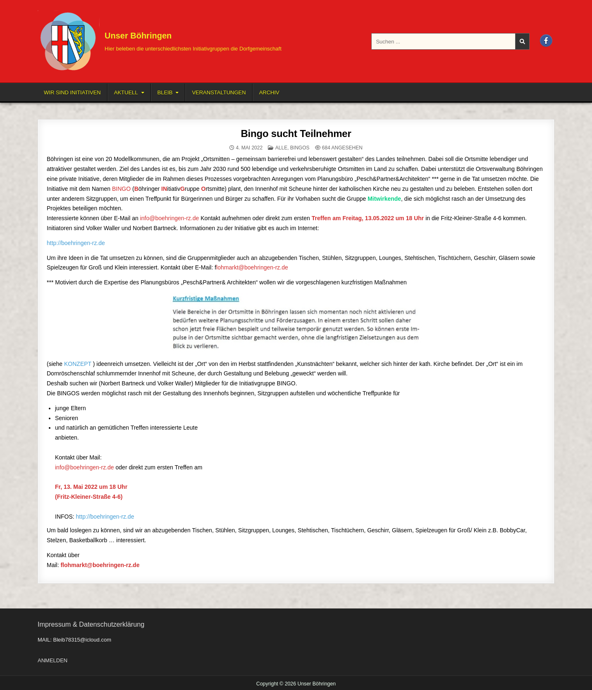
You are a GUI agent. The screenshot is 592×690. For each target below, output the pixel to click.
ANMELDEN (52, 660)
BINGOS (300, 148)
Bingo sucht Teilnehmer (296, 133)
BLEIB (165, 92)
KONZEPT (77, 364)
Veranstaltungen (219, 92)
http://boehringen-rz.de (76, 243)
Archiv (269, 92)
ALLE (281, 148)
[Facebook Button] (546, 40)
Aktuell (126, 92)
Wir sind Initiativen (72, 92)
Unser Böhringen (138, 35)
